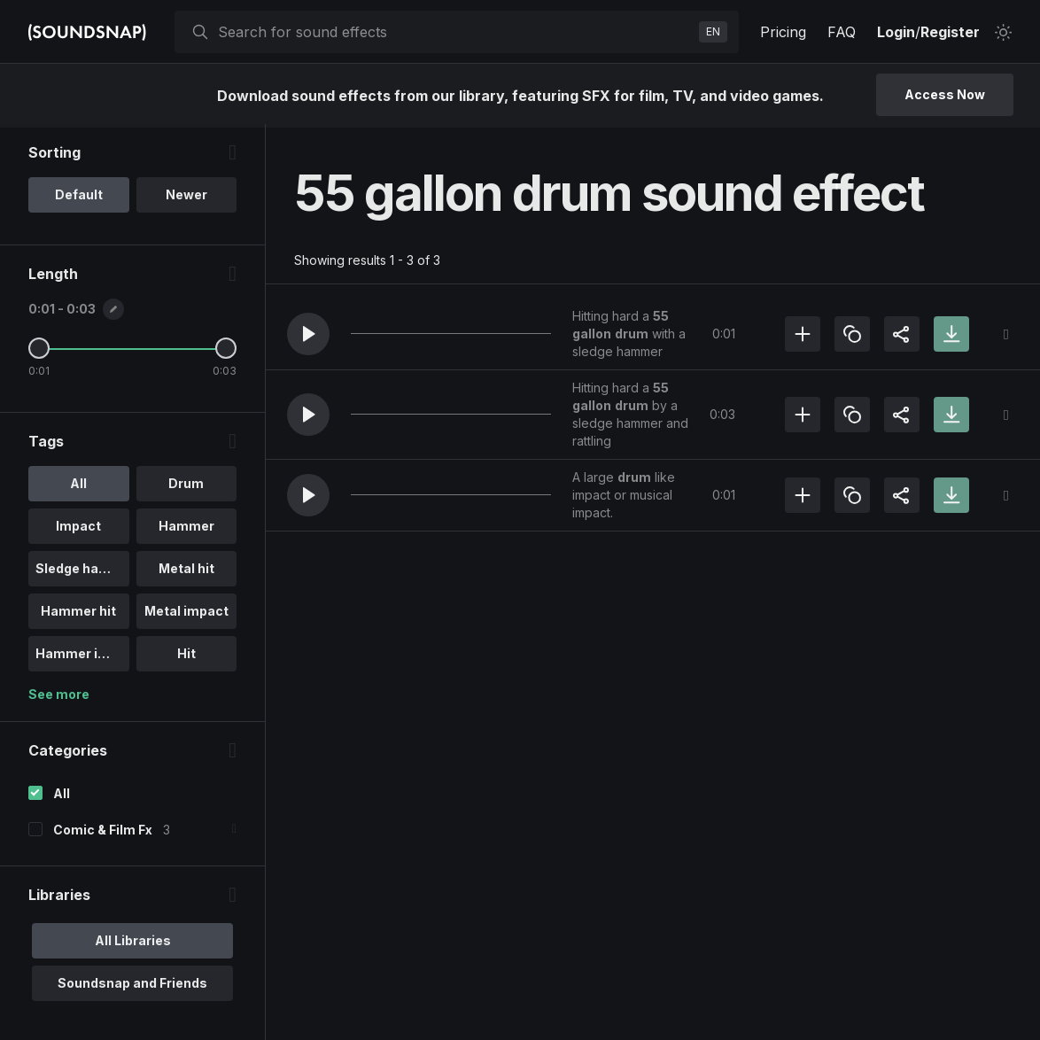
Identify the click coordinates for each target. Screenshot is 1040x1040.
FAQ (841, 32)
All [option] (78, 486)
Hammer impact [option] (82, 656)
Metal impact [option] (186, 614)
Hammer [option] (186, 529)
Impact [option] (78, 529)
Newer (186, 198)
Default (79, 198)
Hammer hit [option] (78, 614)
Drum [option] (186, 486)
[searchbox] (455, 32)
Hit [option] (186, 656)
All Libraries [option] (133, 943)
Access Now (944, 94)
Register (950, 32)
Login (896, 32)
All (61, 796)
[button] (308, 334)
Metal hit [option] (186, 571)
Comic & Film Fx (102, 833)
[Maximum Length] (226, 351)
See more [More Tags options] (58, 697)
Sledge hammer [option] (82, 571)
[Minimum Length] (39, 351)
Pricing (783, 32)
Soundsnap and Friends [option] (132, 986)
